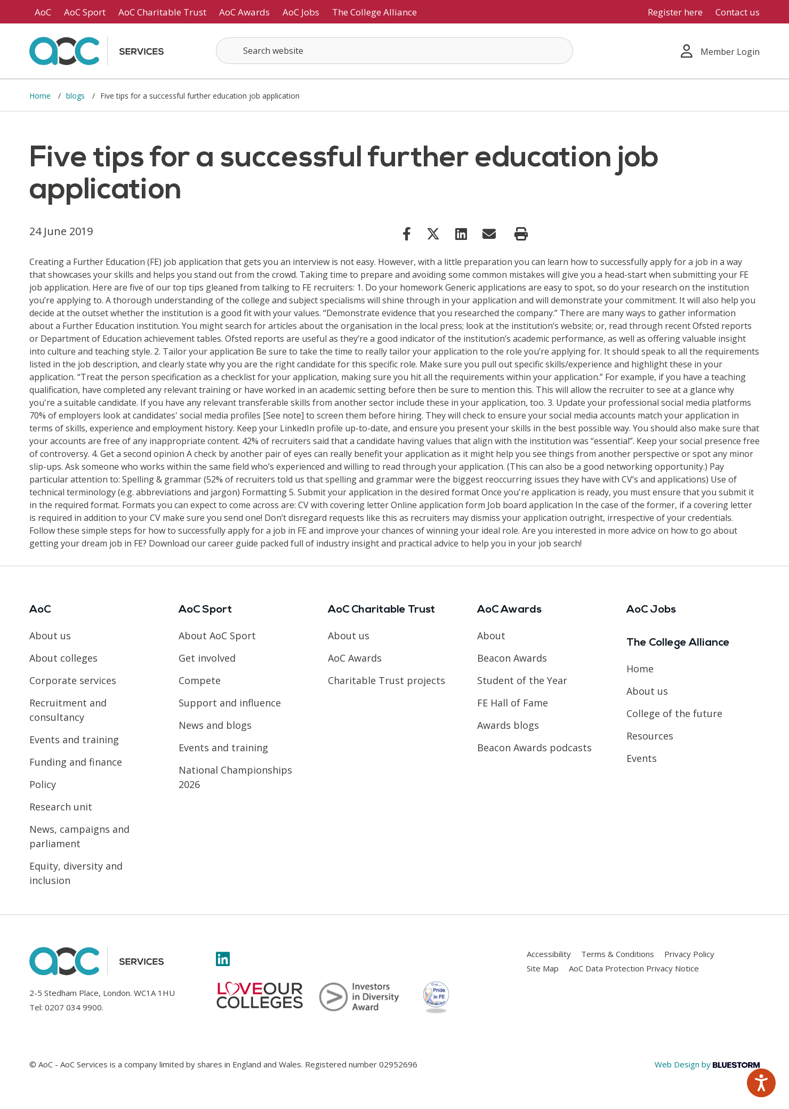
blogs (76, 96)
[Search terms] (394, 50)
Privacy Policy (689, 954)
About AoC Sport (217, 635)
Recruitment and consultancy (68, 710)
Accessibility (549, 954)
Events (641, 758)
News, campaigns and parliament (79, 836)
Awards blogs (508, 725)
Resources (649, 735)
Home (41, 96)
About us (50, 635)
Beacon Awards (512, 658)
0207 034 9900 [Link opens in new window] (73, 1007)
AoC (43, 12)
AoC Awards (244, 12)
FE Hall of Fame (512, 702)
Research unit (60, 806)
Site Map (543, 968)
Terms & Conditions (617, 954)
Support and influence (230, 702)
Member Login (720, 51)
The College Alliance (374, 12)
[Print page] (521, 234)
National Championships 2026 (235, 777)
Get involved (207, 658)
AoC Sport (85, 12)
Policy (42, 784)
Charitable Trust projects (386, 680)
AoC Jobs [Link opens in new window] (301, 12)
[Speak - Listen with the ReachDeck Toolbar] (761, 1082)
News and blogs (215, 725)
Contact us (737, 12)
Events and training (74, 739)
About (491, 635)
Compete (200, 680)
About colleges (63, 658)
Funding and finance (75, 762)
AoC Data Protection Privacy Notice (634, 968)
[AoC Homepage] (96, 50)
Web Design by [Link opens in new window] (707, 1064)
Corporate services (72, 680)
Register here (675, 12)
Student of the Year (522, 680)
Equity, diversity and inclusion (76, 873)
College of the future (674, 713)
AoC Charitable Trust (162, 12)
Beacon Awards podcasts (534, 747)
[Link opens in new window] (406, 233)
